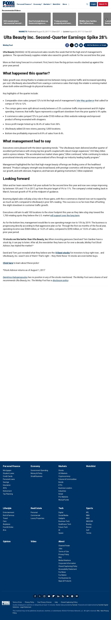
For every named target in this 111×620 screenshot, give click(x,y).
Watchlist (56, 4)
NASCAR (89, 521)
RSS (63, 596)
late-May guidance (85, 100)
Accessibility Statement (67, 569)
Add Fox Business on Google (96, 45)
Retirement (7, 491)
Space (60, 533)
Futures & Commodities (67, 479)
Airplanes (6, 524)
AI (59, 530)
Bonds (60, 482)
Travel (5, 518)
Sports (89, 508)
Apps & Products (64, 581)
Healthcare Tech (64, 524)
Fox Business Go (64, 578)
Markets (46, 4)
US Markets (62, 473)
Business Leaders (65, 488)
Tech (60, 508)
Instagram (44, 596)
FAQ (60, 557)
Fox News (62, 572)
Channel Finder (64, 546)
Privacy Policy (63, 554)
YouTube (49, 596)
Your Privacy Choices (44, 602)
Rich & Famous (8, 515)
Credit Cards (7, 476)
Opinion (7, 541)
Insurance (6, 485)
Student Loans (8, 473)
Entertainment (8, 512)
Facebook (67, 45)
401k (5, 488)
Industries (62, 491)
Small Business (36, 476)
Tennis (88, 533)
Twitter (72, 45)
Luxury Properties (37, 518)
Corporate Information (67, 563)
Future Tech (63, 527)
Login (93, 4)
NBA (88, 515)
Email (81, 45)
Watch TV (103, 4)
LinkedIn (58, 596)
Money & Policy (36, 473)
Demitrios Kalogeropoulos (15, 277)
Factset (74, 605)
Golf (87, 530)
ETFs (60, 485)
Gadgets (61, 518)
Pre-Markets (63, 497)
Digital (60, 512)
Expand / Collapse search (87, 4)
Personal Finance (24, 4)
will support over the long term (65, 215)
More (65, 4)
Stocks (61, 470)
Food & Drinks (8, 527)
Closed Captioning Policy (67, 566)
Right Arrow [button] (106, 19)
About (61, 541)
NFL (87, 512)
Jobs (60, 549)
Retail (60, 494)
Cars (4, 521)
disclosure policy (60, 280)
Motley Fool (8, 45)
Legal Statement (25, 607)
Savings (6, 482)
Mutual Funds (63, 500)
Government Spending (39, 470)
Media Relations (64, 560)
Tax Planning (8, 494)
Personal (34, 512)
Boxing (88, 524)
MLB (88, 518)
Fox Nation (62, 575)
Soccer (89, 527)
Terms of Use (63, 551)
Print (76, 45)
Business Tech (64, 521)
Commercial (35, 515)
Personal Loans (9, 479)
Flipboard (54, 596)
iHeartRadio (77, 596)
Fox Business (9, 4)
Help (56, 602)
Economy (37, 4)
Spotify (72, 596)
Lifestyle (7, 508)
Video (33, 541)
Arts (4, 530)
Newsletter (67, 596)
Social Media (63, 515)
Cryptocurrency (64, 476)
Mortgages (7, 470)
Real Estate (36, 508)
